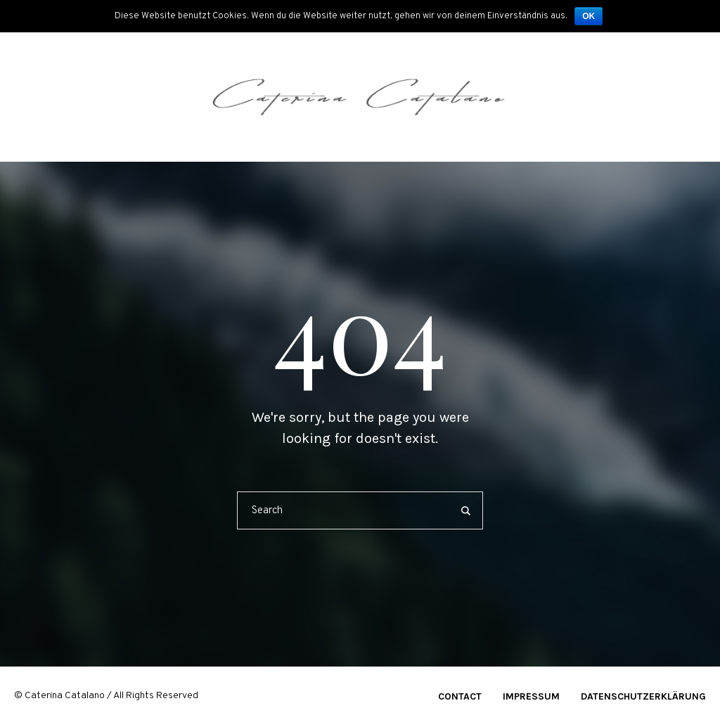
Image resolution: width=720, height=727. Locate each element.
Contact (460, 696)
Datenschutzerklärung (643, 696)
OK (588, 16)
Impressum (531, 696)
